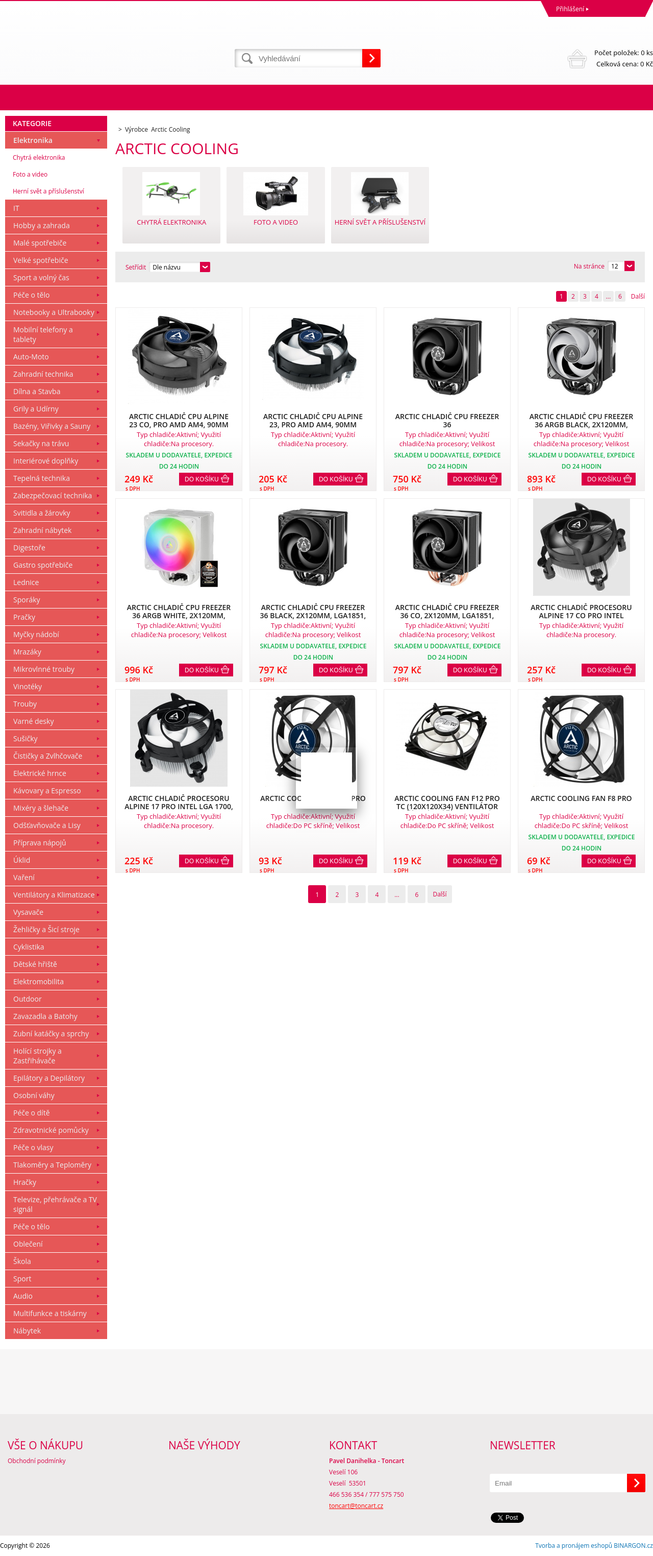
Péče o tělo (31, 295)
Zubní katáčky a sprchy (51, 1033)
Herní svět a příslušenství (48, 191)
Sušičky (25, 738)
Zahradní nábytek (42, 530)
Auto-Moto (31, 356)
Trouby (25, 704)
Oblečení (28, 1244)
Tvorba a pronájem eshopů (573, 1545)
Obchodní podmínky (37, 1460)
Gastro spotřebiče (42, 565)
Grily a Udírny (36, 409)
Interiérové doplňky (45, 461)
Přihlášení (570, 9)
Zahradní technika (43, 374)
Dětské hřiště (35, 964)
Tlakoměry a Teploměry (52, 1165)
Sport (22, 1278)
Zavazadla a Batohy (45, 1016)
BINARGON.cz (633, 1545)
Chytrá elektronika (39, 157)
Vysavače (28, 912)
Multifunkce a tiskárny (50, 1313)
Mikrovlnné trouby (43, 669)
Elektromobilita (38, 981)
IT (16, 208)
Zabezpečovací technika (52, 495)
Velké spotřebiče (40, 260)
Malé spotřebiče (39, 243)
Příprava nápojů (39, 842)
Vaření (24, 877)
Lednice (26, 582)
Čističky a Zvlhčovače (47, 756)
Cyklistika (28, 947)
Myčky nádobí (36, 634)
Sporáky (26, 599)
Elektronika (33, 140)
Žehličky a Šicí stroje (46, 929)
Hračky (24, 1182)
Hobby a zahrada (41, 225)
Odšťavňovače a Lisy (47, 825)
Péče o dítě (31, 1112)
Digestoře (29, 547)
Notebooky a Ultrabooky (53, 312)
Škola (22, 1261)
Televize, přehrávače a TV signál (55, 1204)
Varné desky (33, 721)
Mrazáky (27, 652)
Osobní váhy (34, 1095)
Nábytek (27, 1330)
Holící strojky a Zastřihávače (37, 1055)
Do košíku (202, 479)
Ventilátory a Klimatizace (54, 894)
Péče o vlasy (33, 1147)
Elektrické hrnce (39, 773)
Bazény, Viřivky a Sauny (51, 426)
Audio (23, 1296)
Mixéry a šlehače (40, 808)
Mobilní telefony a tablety (43, 334)
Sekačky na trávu (41, 443)
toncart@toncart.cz (356, 1505)
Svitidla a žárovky (41, 513)
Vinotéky (27, 686)
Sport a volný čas (41, 277)
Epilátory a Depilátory (49, 1078)
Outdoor (27, 999)
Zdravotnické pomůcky (51, 1130)
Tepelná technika (41, 478)
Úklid (21, 860)
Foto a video (30, 174)
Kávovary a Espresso (47, 790)
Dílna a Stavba (36, 391)
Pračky (24, 617)
